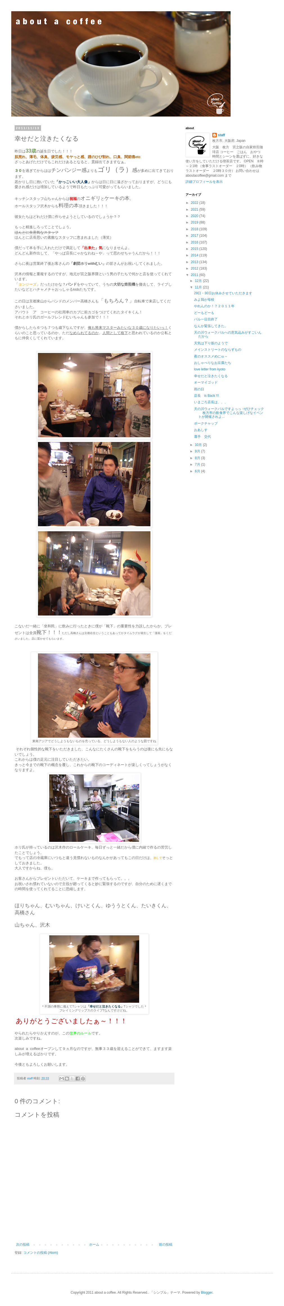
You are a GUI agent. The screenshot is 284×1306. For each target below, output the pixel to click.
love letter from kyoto (209, 369)
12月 (199, 281)
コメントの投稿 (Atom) (40, 1253)
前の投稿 (165, 1244)
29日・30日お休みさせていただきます (223, 293)
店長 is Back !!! (206, 396)
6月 (198, 471)
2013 (195, 262)
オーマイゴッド (206, 382)
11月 (199, 287)
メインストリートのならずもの (217, 350)
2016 (195, 242)
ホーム (94, 1244)
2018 (195, 229)
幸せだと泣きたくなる (211, 376)
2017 (195, 236)
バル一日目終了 (206, 319)
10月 (199, 445)
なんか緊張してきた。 (211, 326)
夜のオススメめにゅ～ (211, 356)
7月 (198, 464)
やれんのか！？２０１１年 (214, 306)
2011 (195, 275)
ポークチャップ (206, 423)
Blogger (207, 1292)
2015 (195, 249)
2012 (195, 268)
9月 (198, 451)
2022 (195, 203)
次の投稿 (23, 1244)
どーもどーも (204, 313)
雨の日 (199, 389)
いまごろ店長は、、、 (211, 402)
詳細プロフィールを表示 (204, 182)
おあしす (201, 430)
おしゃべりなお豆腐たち (212, 363)
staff (221, 135)
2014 (195, 255)
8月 (198, 458)
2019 (195, 222)
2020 (195, 216)
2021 (195, 209)
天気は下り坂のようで (211, 343)
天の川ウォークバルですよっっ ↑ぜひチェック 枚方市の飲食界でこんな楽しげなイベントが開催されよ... (229, 413)
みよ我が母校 (204, 300)
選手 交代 (202, 437)
